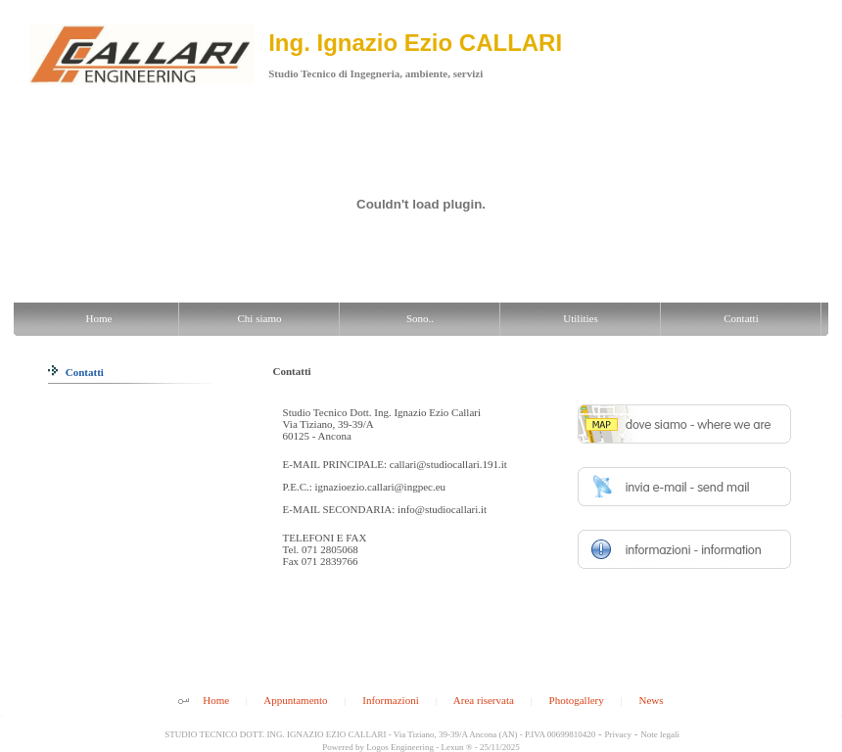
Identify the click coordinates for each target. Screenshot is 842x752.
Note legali (659, 734)
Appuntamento (295, 700)
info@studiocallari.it (442, 509)
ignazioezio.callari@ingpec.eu (380, 487)
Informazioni (390, 700)
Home (216, 700)
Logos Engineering (400, 747)
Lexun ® (456, 747)
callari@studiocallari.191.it (448, 464)
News (650, 700)
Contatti (76, 372)
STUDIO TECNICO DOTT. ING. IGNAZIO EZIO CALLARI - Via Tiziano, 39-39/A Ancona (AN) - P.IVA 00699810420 (379, 734)
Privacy (618, 734)
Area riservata (483, 700)
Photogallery (576, 700)
